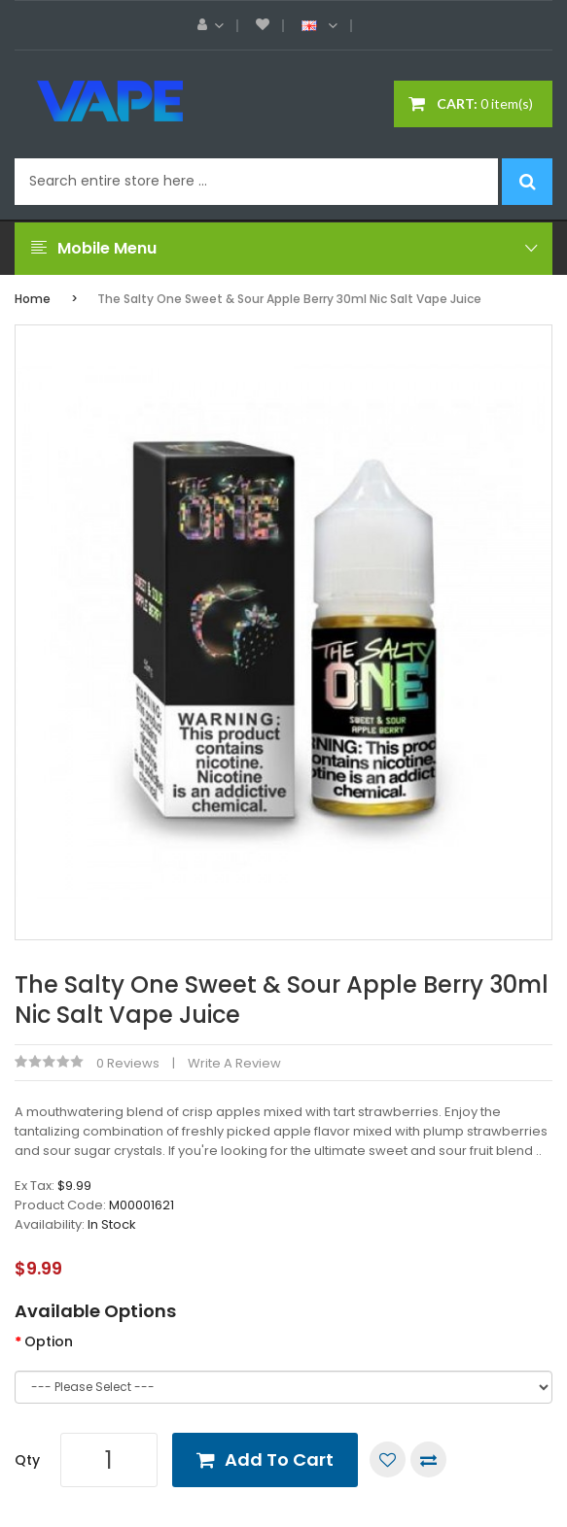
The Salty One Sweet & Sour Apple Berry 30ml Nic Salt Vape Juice (289, 298)
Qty (27, 1460)
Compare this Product (428, 1459)
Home (33, 298)
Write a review (234, 1063)
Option (48, 1341)
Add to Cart (279, 1459)
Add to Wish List (388, 1459)
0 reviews (127, 1063)
